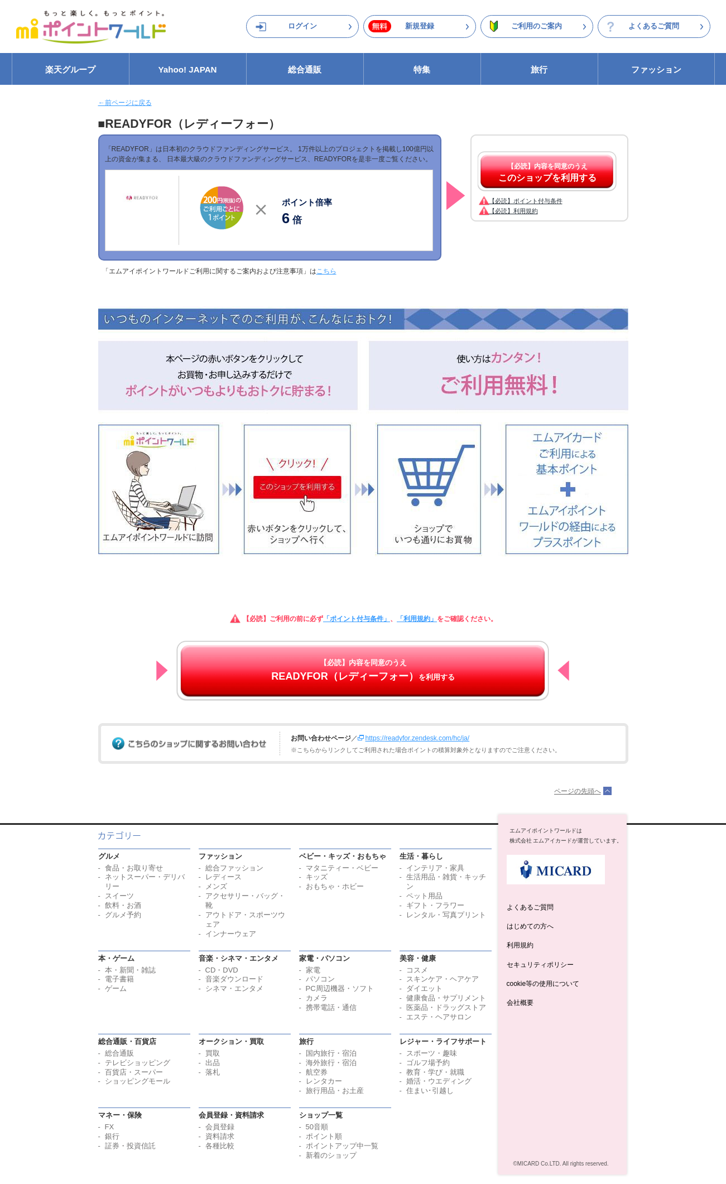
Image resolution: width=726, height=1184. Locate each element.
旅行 (539, 69)
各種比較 (219, 1146)
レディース (223, 877)
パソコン (320, 979)
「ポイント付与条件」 (356, 619)
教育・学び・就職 (435, 1072)
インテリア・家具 (435, 868)
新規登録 (419, 26)
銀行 (112, 1136)
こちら (326, 271)
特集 (422, 69)
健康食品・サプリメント (446, 998)
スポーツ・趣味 (431, 1053)
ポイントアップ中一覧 (342, 1146)
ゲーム (116, 988)
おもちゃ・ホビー (335, 886)
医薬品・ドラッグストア (446, 1007)
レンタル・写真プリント (446, 915)
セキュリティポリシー (540, 965)
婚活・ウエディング (439, 1081)
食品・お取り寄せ (134, 868)
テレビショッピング (137, 1062)
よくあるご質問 (653, 26)
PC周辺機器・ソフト (340, 988)
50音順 (317, 1127)
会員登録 (219, 1127)
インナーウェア (230, 934)
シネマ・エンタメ (234, 988)
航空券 (317, 1072)
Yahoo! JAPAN (187, 69)
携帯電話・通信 (331, 1007)
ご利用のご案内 (536, 26)
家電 (313, 970)
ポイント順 (324, 1136)
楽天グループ (70, 69)
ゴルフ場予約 (428, 1062)
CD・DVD (221, 970)
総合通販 (304, 69)
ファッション (656, 69)
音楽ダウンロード (234, 979)
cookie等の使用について (543, 984)
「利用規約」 (417, 619)
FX (109, 1127)
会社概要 (520, 1003)
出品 (212, 1062)
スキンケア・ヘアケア (442, 979)
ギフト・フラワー (435, 905)
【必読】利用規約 (513, 211)
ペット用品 (424, 896)
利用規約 (520, 945)
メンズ (216, 886)
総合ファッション (234, 868)
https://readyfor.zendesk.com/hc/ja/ (418, 738)
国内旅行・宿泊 (331, 1053)
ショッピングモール (137, 1081)
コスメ (417, 970)
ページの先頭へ (577, 791)
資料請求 (219, 1136)
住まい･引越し (430, 1090)
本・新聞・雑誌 (130, 970)
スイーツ (119, 896)
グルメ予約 (123, 915)
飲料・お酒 (123, 905)
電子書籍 (119, 979)
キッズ (317, 877)
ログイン (302, 26)
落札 (212, 1072)
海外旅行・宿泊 (331, 1062)
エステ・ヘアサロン (439, 1017)
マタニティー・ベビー (342, 868)
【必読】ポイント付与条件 (525, 201)
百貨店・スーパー (134, 1072)
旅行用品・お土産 (335, 1090)
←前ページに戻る (125, 103)
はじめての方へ (530, 926)
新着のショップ (331, 1155)
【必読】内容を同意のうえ (547, 172)
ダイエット (424, 988)
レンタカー (324, 1081)
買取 (212, 1053)
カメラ (317, 998)
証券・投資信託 (130, 1146)
